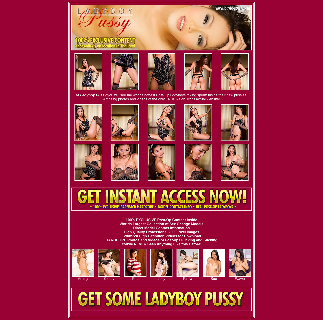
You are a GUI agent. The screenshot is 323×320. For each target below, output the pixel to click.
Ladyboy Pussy (93, 95)
